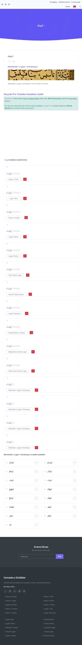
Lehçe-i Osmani (48, 605)
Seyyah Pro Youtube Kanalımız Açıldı (23, 94)
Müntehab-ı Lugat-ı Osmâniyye (22, 66)
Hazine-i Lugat (10, 601)
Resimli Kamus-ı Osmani (17, 333)
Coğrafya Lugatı (48, 627)
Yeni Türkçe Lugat (15, 275)
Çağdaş (53, 2)
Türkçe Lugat (47, 632)
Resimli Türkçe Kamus (16, 294)
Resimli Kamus (48, 619)
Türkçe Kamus (48, 623)
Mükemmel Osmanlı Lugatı (18, 352)
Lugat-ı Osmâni (10, 636)
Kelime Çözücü (64, 2)
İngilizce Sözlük (10, 605)
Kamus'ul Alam (48, 601)
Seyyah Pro (9, 98)
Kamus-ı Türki (13, 179)
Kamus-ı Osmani (14, 218)
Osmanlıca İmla (48, 636)
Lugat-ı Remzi (13, 237)
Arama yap (75, 2)
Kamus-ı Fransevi (11, 609)
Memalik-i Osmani (11, 627)
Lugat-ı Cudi (47, 609)
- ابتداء (6, 160)
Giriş (67, 6)
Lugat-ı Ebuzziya (14, 313)
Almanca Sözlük (10, 596)
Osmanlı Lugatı (10, 632)
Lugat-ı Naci (13, 198)
